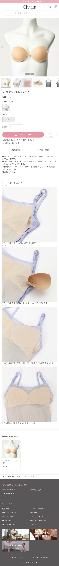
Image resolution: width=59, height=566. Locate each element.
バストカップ (32, 476)
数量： (4, 127)
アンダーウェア (21, 476)
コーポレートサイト (36, 508)
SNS (32, 524)
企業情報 (33, 512)
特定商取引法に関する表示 (41, 557)
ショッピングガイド (9, 490)
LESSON (6, 520)
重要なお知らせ (8, 512)
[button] (2, 47)
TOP (4, 476)
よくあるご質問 (35, 490)
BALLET (11, 476)
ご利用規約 (13, 557)
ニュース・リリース (36, 516)
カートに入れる (25, 135)
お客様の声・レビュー (9, 493)
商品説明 (16, 150)
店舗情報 (5, 508)
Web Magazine (37, 520)
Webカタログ (7, 524)
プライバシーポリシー (24, 557)
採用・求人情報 (7, 516)
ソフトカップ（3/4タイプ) (11, 462)
